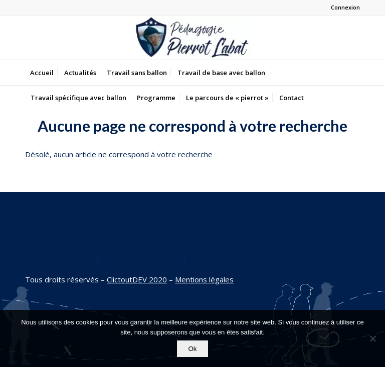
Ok (192, 348)
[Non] (372, 338)
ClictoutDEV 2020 (137, 279)
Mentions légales (204, 279)
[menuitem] (42, 72)
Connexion (345, 7)
